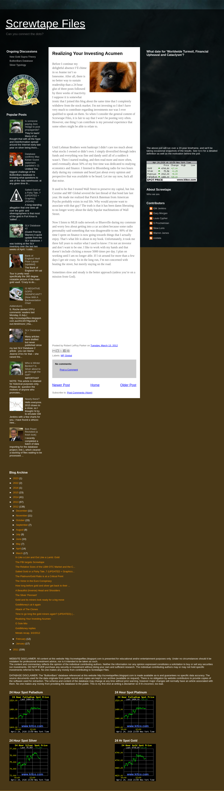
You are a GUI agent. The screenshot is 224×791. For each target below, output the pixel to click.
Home (95, 385)
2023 (16, 478)
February (21, 638)
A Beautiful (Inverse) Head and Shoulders (37, 590)
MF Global (66, 355)
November (22, 515)
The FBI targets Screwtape (29, 562)
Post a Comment (69, 369)
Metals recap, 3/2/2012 (27, 633)
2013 (16, 502)
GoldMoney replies (25, 628)
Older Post (128, 385)
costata (157, 238)
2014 (16, 497)
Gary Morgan (160, 213)
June (19, 539)
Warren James (161, 233)
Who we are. (153, 194)
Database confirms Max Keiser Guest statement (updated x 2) (32, 160)
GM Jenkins (159, 208)
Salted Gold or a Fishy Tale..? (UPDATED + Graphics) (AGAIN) (33, 195)
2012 (16, 506)
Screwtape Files (45, 23)
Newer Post (61, 385)
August (20, 529)
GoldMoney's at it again (28, 604)
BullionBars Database (21, 60)
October (20, 520)
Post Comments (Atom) (79, 392)
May (18, 543)
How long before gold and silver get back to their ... (42, 585)
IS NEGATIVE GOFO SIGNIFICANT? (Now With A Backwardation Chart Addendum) (26, 297)
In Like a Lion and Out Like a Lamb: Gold (37, 557)
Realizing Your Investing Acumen (33, 618)
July (18, 534)
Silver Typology (18, 65)
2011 (16, 649)
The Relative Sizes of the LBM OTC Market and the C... (45, 566)
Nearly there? (32, 399)
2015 (16, 492)
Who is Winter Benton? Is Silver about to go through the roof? (33, 369)
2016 (16, 487)
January (20, 643)
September (22, 524)
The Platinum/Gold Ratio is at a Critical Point (39, 576)
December (22, 510)
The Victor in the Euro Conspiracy (33, 581)
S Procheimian (161, 223)
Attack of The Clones (26, 609)
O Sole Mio (21, 623)
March (20, 553)
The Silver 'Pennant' (26, 595)
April (19, 548)
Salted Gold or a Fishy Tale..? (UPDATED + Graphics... (44, 571)
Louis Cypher (160, 218)
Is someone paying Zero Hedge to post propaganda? (32, 125)
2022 (16, 483)
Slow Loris (158, 228)
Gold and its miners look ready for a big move (39, 599)
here (200, 150)
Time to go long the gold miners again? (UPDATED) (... (44, 614)
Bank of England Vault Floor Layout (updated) (32, 260)
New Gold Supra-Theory (23, 56)
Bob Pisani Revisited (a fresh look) (31, 432)
